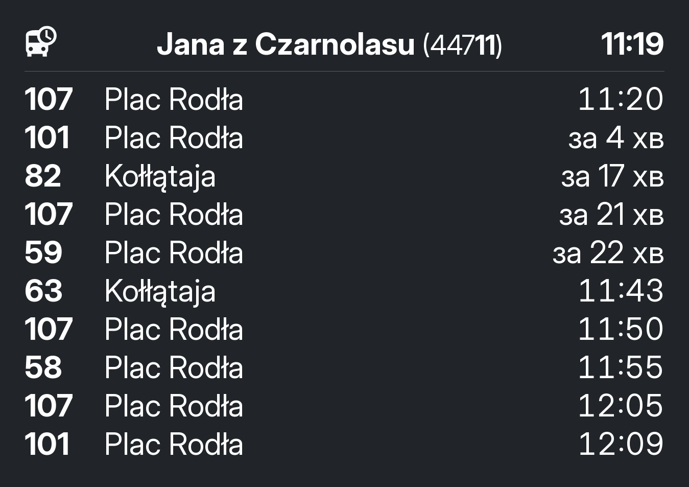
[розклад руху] (41, 42)
